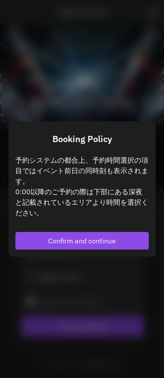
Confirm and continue (82, 240)
